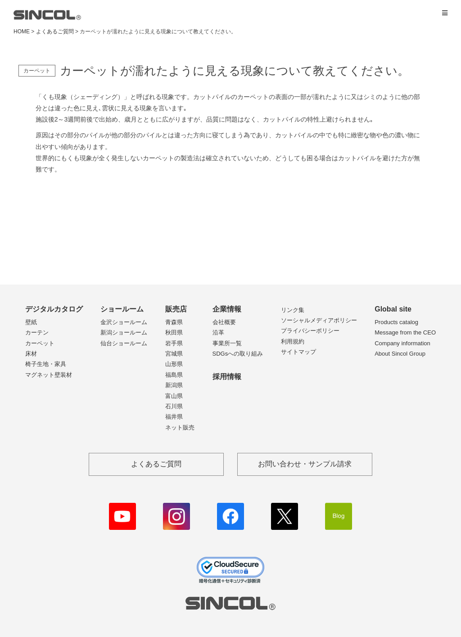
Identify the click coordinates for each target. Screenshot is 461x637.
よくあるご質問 (55, 31)
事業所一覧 (227, 343)
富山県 (174, 396)
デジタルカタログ (54, 309)
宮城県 (174, 353)
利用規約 (292, 341)
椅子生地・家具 (45, 364)
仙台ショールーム (123, 343)
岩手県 (174, 343)
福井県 (174, 416)
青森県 (174, 322)
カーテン (37, 332)
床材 (31, 353)
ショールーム (122, 309)
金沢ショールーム (123, 322)
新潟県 (174, 385)
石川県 (174, 406)
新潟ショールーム (123, 332)
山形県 (174, 364)
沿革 (218, 332)
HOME (22, 31)
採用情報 (226, 376)
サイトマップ (298, 351)
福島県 (174, 374)
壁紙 (31, 322)
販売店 (176, 309)
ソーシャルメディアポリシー (319, 320)
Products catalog (396, 322)
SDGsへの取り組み (237, 353)
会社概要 (224, 322)
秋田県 (174, 332)
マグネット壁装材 (48, 374)
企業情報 (226, 309)
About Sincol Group (400, 353)
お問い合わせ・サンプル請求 (305, 464)
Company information (402, 343)
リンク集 (292, 310)
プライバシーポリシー (310, 330)
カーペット (39, 343)
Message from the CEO (405, 332)
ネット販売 (179, 427)
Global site (393, 309)
